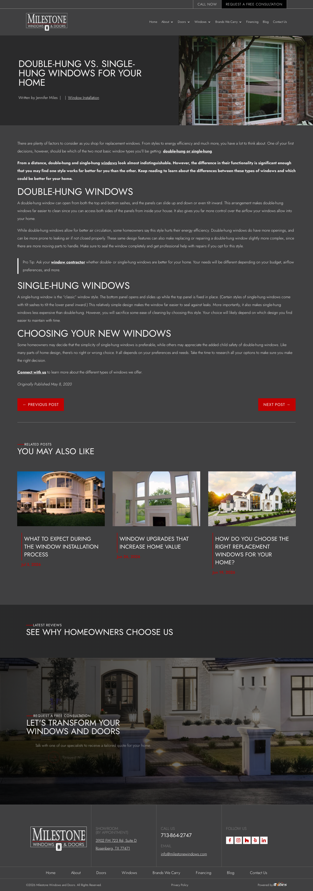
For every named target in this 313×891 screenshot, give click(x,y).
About (165, 22)
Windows (200, 22)
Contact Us (280, 22)
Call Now (207, 4)
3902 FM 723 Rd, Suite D (116, 884)
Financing (252, 22)
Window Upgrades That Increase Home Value (154, 543)
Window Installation (83, 97)
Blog (266, 22)
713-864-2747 (176, 879)
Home (153, 22)
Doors (182, 22)
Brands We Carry (226, 22)
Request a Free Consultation (254, 4)
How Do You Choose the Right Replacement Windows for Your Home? (252, 550)
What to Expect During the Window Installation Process (61, 547)
